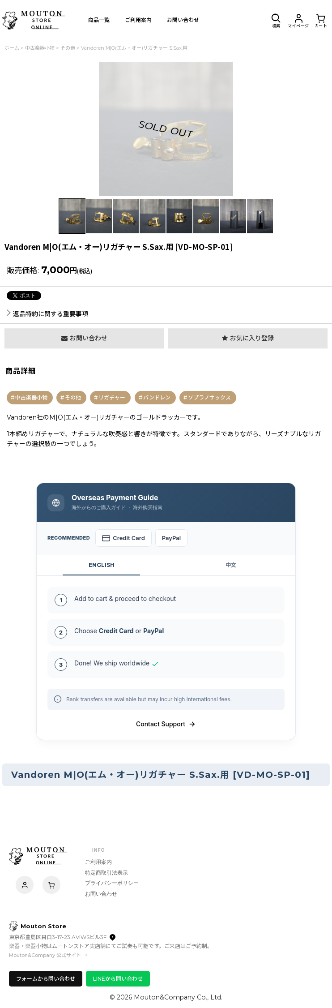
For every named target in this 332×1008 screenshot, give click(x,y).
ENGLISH (102, 565)
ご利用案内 (98, 862)
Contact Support (166, 724)
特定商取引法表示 (106, 873)
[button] (276, 20)
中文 (231, 565)
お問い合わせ (101, 894)
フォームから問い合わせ (45, 978)
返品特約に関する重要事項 (47, 314)
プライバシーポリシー (112, 883)
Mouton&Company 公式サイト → (48, 955)
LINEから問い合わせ (118, 978)
